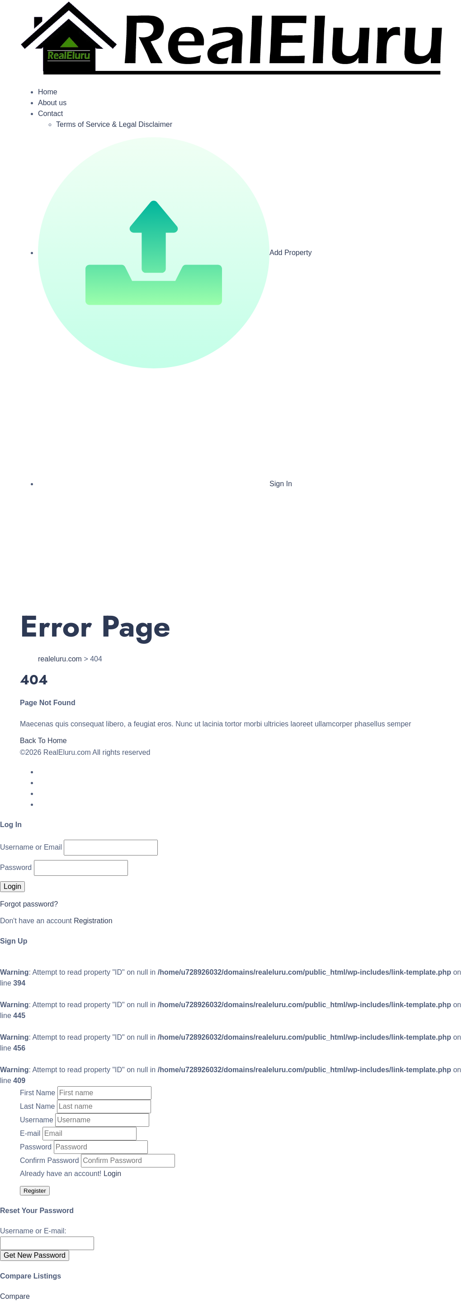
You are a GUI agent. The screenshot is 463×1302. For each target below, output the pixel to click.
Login (112, 1173)
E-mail (30, 1133)
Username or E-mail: (33, 1231)
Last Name (37, 1106)
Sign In (165, 484)
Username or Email (31, 847)
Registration (93, 921)
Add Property (175, 252)
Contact (50, 113)
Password (16, 867)
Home (47, 92)
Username (36, 1120)
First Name (37, 1093)
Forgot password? (29, 904)
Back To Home (43, 740)
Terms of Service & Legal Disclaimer (114, 124)
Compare (15, 1296)
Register (35, 1190)
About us (52, 103)
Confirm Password (49, 1160)
